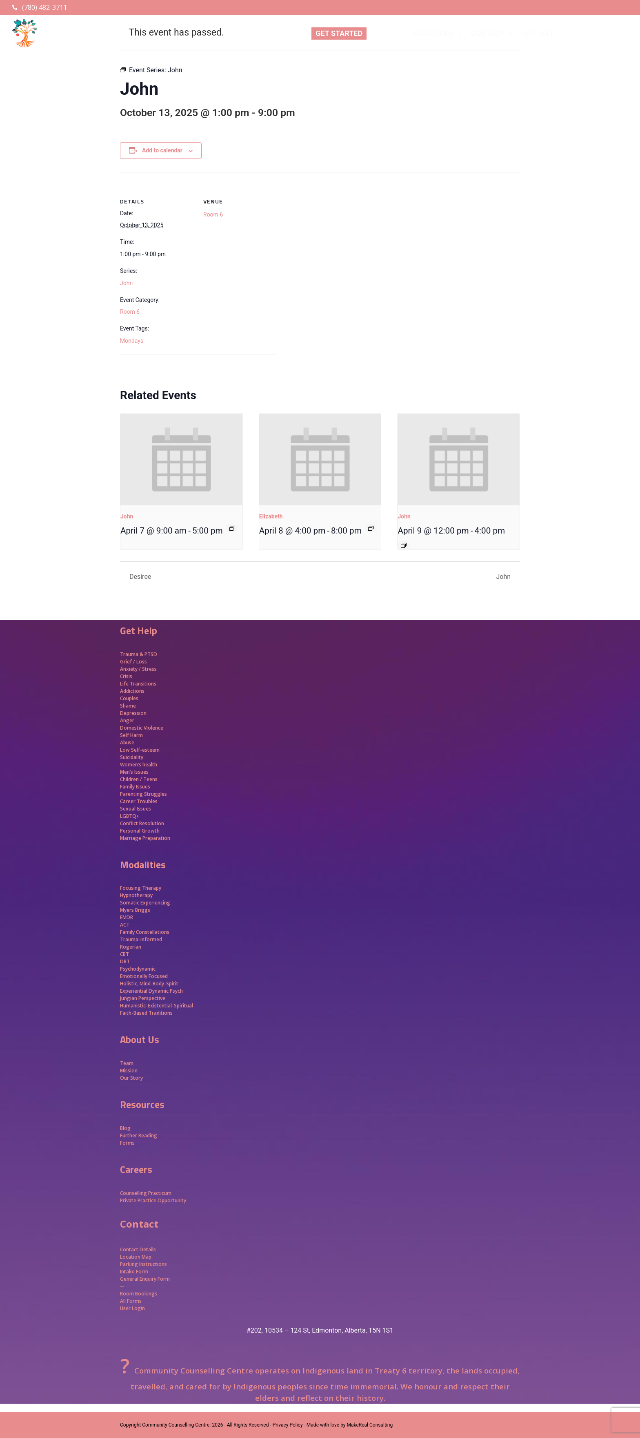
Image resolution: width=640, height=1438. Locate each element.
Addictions (132, 691)
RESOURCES (437, 33)
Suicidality (131, 757)
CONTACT (492, 33)
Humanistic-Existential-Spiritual (156, 1005)
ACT (124, 924)
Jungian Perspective (142, 998)
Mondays (131, 340)
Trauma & (132, 654)
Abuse (127, 742)
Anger (127, 720)
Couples (129, 698)
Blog (125, 1128)
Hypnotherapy (136, 895)
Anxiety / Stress (138, 668)
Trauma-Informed (141, 939)
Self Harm (131, 735)
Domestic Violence (141, 727)
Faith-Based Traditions (147, 1012)
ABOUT (387, 33)
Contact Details (138, 1249)
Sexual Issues (135, 808)
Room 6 (130, 311)
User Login (132, 1308)
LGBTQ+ (130, 816)
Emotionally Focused (144, 976)
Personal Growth (140, 830)
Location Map (135, 1256)
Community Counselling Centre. (176, 1425)
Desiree (139, 577)
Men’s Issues (134, 771)
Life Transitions (138, 683)
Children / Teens (139, 779)
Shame (128, 705)
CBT (124, 954)
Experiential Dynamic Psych (151, 990)
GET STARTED (339, 33)
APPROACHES (601, 33)
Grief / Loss (134, 661)
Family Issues (135, 786)
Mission (129, 1070)
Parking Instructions (143, 1264)
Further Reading (138, 1135)
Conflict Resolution (142, 823)
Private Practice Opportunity (153, 1200)
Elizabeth (271, 516)
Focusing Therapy (140, 887)
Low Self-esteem (140, 749)
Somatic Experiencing (145, 902)
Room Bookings (138, 1293)
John (126, 283)
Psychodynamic (138, 968)
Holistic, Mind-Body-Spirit (149, 983)
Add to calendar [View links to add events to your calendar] (162, 150)
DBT (125, 961)
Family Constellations (145, 932)
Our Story (131, 1077)
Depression (133, 713)
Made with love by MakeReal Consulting (350, 1425)
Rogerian (130, 946)
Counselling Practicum (145, 1193)
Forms (127, 1142)
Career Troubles (139, 801)
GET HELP (543, 33)
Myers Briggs (135, 910)
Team (126, 1063)
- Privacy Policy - (287, 1425)
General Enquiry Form (145, 1278)
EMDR (126, 917)
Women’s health (138, 764)
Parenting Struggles (143, 793)
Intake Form (134, 1271)
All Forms (131, 1300)
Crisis (126, 676)
